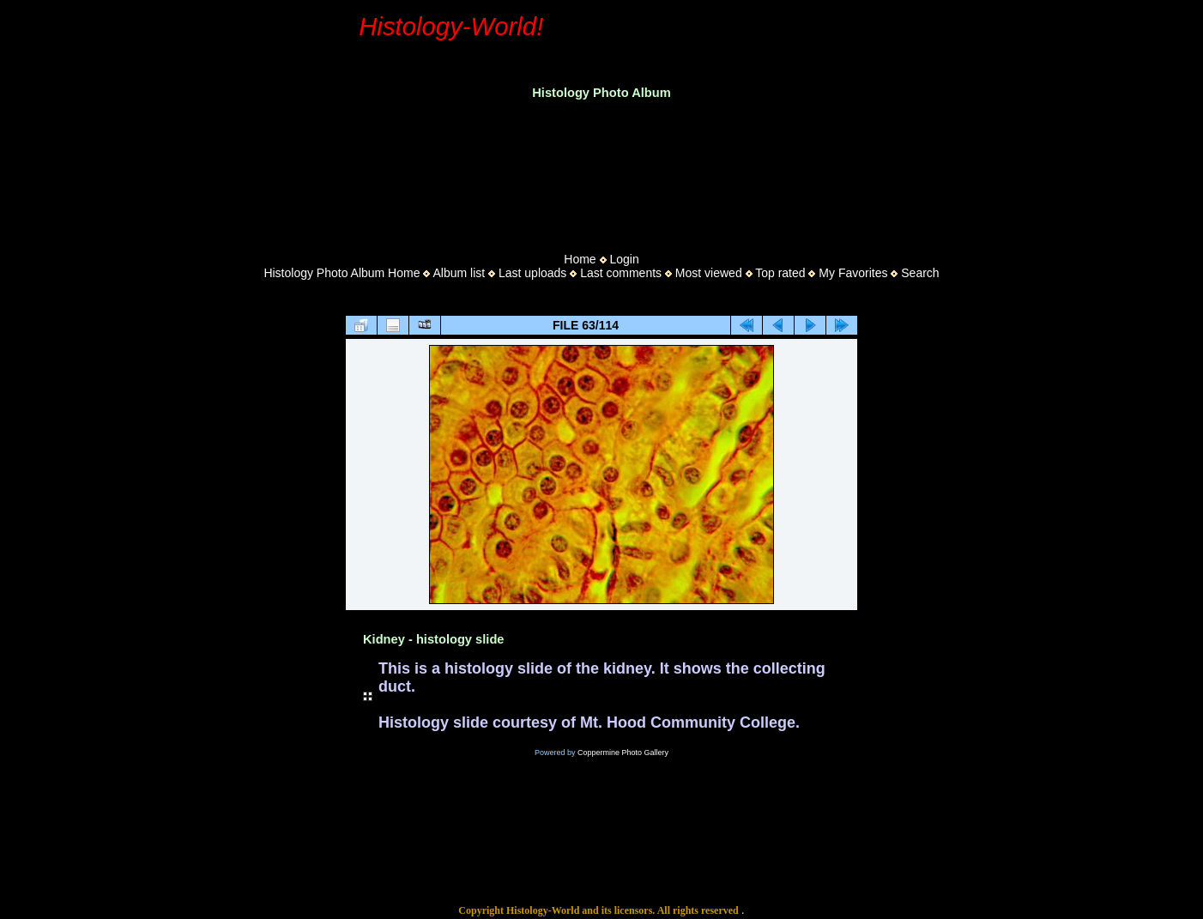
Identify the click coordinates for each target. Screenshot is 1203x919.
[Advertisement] (601, 170)
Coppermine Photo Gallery (622, 752)
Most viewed (708, 273)
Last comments (621, 273)
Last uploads (532, 273)
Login (623, 259)
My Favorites (853, 273)
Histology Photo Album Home (341, 273)
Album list (458, 273)
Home (579, 259)
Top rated (780, 273)
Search (920, 273)
